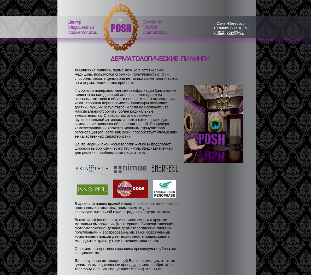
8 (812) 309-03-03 (229, 32)
